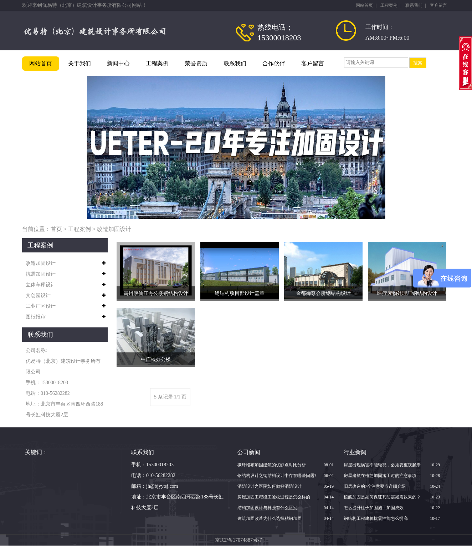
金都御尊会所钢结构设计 (323, 293)
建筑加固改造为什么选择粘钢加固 (269, 518)
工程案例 (388, 5)
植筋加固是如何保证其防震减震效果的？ (382, 497)
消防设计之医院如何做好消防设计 (269, 486)
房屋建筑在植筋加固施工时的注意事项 (380, 475)
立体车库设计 (41, 284)
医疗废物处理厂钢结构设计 (407, 293)
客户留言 (438, 5)
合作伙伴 (273, 63)
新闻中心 (118, 63)
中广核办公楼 (156, 359)
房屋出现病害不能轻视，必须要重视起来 (382, 464)
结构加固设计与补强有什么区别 (267, 507)
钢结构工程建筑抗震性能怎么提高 (376, 518)
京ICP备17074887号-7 (238, 540)
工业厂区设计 (41, 306)
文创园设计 (38, 295)
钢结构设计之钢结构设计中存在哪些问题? (276, 475)
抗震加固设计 (41, 274)
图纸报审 (36, 317)
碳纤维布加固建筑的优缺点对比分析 (271, 464)
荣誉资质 (196, 63)
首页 (56, 229)
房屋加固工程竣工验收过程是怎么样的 (273, 497)
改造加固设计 (114, 229)
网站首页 (364, 5)
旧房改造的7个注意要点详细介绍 (375, 486)
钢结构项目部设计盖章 (240, 293)
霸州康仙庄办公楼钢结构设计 (155, 293)
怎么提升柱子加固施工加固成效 (374, 507)
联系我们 (413, 5)
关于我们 (79, 63)
